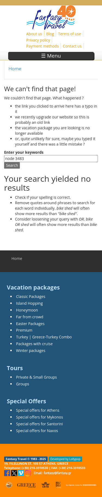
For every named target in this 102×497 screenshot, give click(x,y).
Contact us (72, 46)
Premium (24, 330)
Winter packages (30, 350)
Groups (22, 383)
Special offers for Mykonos (39, 417)
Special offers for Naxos (37, 430)
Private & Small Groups (36, 377)
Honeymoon (27, 310)
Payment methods (42, 46)
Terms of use (69, 33)
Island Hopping (29, 303)
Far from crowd (29, 316)
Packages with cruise (34, 343)
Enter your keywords (24, 152)
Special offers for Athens (37, 410)
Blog (50, 33)
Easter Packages (30, 323)
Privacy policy (38, 40)
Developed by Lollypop (65, 459)
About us (34, 33)
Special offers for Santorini (39, 423)
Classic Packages (30, 296)
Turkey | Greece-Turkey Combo (44, 336)
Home (14, 68)
